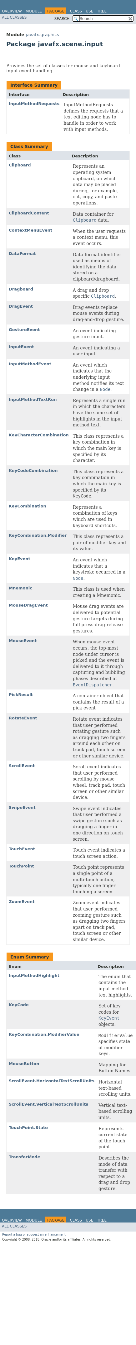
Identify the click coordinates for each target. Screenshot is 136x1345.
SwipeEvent (22, 807)
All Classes (14, 17)
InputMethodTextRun (33, 399)
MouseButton (24, 1063)
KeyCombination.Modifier (38, 535)
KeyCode (19, 1004)
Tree (102, 11)
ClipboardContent (29, 213)
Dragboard (21, 289)
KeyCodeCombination (33, 470)
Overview (12, 11)
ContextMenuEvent (30, 230)
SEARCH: (62, 19)
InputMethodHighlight (34, 975)
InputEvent (21, 346)
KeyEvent (19, 558)
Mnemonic (20, 588)
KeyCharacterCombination (39, 435)
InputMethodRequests (34, 103)
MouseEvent (23, 640)
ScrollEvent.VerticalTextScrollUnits (48, 1104)
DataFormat (22, 253)
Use (89, 11)
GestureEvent (24, 329)
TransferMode (24, 1157)
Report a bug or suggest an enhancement (34, 1234)
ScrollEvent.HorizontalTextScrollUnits (51, 1080)
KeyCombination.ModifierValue (44, 1034)
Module (34, 11)
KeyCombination (27, 506)
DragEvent (21, 306)
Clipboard (20, 165)
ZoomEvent (21, 901)
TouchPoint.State (28, 1127)
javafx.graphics (42, 34)
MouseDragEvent (28, 605)
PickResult (21, 694)
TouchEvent (22, 849)
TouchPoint (21, 866)
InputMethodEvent (30, 364)
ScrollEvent (22, 765)
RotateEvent (23, 718)
